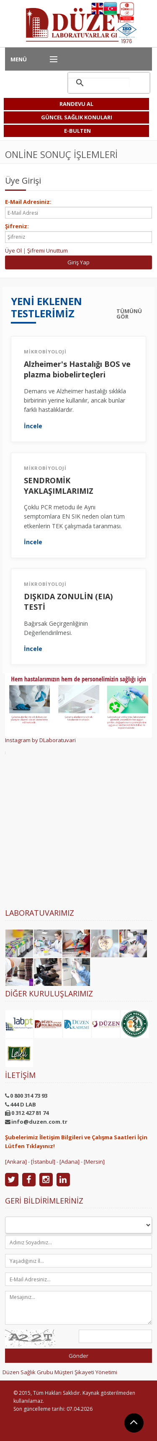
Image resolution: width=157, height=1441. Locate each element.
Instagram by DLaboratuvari (40, 740)
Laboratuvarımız (39, 913)
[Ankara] (16, 1161)
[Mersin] (94, 1161)
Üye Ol (13, 250)
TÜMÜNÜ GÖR (129, 313)
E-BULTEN (77, 130)
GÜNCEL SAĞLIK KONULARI (76, 117)
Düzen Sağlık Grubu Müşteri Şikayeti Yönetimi (60, 1372)
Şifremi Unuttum (47, 250)
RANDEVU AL (76, 104)
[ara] (98, 83)
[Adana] (69, 1161)
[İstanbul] (43, 1161)
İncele (33, 426)
